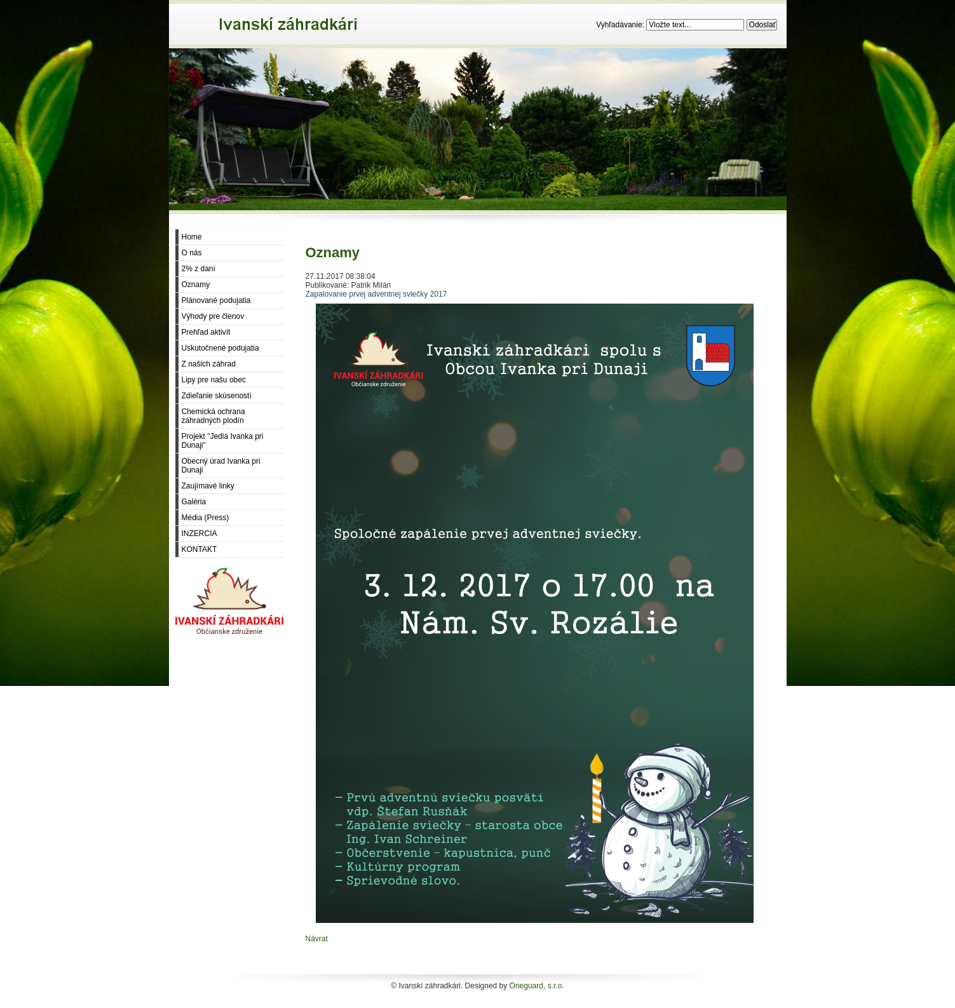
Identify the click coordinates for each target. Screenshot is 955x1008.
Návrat (317, 938)
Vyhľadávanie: (621, 24)
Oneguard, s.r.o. (537, 985)
